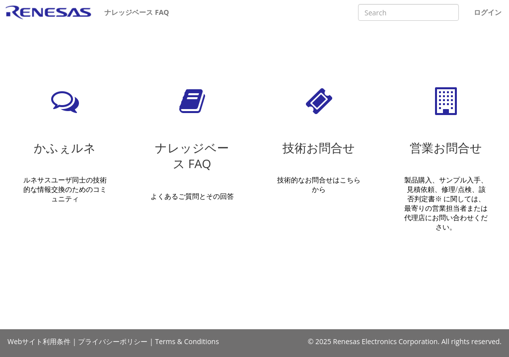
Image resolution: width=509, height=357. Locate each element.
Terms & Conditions (187, 341)
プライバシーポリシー (112, 341)
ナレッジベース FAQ (136, 12)
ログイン (488, 12)
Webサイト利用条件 (39, 341)
